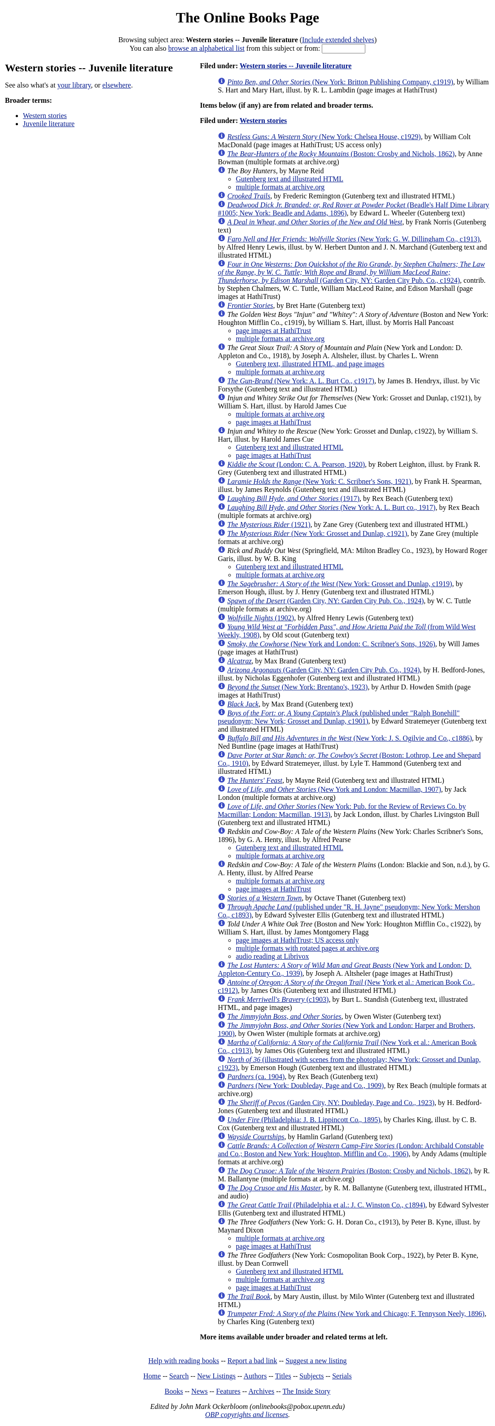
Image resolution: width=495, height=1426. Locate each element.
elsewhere (116, 85)
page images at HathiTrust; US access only (297, 940)
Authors (255, 1376)
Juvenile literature (48, 123)
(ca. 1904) (256, 1076)
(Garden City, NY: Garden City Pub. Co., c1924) (351, 272)
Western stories (45, 115)
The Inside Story (307, 1391)
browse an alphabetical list (206, 48)
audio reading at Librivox (272, 956)
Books (174, 1391)
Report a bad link (252, 1361)
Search (179, 1376)
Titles (283, 1376)
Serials (342, 1376)
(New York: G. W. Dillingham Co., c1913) (353, 239)
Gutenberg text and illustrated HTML (289, 179)
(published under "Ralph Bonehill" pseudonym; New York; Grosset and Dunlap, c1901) (339, 717)
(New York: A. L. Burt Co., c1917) (300, 381)
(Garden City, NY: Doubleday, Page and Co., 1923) (330, 1102)
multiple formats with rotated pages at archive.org (307, 948)
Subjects (311, 1376)
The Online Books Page (247, 17)
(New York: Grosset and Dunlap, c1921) (317, 533)
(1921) (268, 524)
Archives (261, 1391)
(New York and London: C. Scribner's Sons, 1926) (331, 644)
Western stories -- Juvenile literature (295, 66)
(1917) (293, 498)
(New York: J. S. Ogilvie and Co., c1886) (349, 738)
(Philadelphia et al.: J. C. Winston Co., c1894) (326, 1205)
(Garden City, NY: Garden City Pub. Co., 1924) (325, 601)
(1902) (260, 618)
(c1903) (278, 999)
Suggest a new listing (315, 1361)
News (199, 1391)
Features (228, 1391)
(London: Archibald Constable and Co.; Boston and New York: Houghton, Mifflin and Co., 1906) (351, 1150)
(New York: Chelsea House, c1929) (324, 136)
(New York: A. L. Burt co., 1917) (331, 507)
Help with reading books (183, 1361)
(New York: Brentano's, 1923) (297, 687)
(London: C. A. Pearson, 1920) (296, 464)
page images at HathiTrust (273, 330)
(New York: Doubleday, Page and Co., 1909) (305, 1085)
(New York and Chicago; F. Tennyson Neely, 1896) (355, 1313)
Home (152, 1376)
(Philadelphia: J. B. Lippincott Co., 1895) (303, 1119)
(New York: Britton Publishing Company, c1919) (340, 82)
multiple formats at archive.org (280, 187)
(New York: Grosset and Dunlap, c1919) (339, 584)
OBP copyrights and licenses (246, 1414)
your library (74, 85)
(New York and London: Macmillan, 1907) (334, 789)
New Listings (216, 1376)
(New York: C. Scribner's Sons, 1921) (319, 481)
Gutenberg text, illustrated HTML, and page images (310, 364)
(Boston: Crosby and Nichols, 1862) (341, 154)
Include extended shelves (338, 40)
